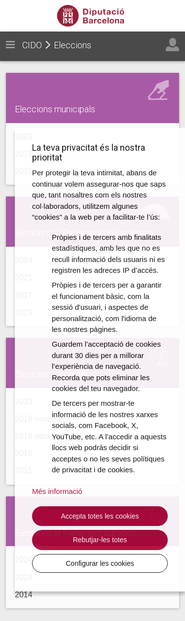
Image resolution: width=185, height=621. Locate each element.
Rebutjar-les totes (100, 540)
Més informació (57, 491)
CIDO (32, 45)
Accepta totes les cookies (100, 516)
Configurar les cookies (100, 563)
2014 (24, 594)
